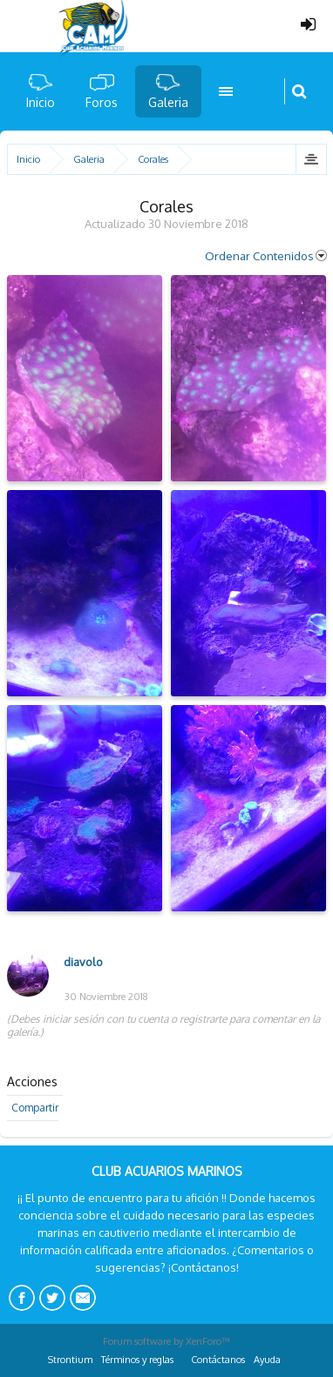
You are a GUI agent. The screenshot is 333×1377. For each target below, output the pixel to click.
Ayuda (267, 1359)
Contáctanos (218, 1359)
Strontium (70, 1359)
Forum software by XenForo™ (166, 1341)
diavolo (83, 962)
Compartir (34, 1107)
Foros (101, 102)
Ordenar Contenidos (266, 256)
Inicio (40, 102)
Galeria (168, 102)
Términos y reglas (137, 1359)
